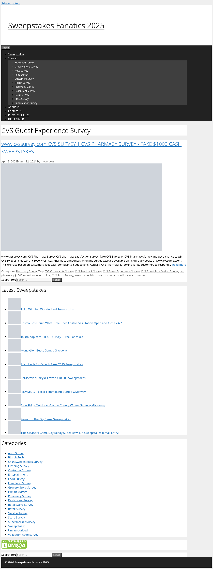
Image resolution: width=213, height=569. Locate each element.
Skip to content (10, 3)
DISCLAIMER (16, 119)
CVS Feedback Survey (88, 271)
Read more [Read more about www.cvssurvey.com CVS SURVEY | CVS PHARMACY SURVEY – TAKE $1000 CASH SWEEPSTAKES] (179, 264)
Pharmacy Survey (24, 86)
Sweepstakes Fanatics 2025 (56, 25)
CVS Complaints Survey (59, 271)
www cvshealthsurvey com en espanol (99, 275)
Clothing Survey (18, 466)
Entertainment (17, 474)
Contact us (15, 111)
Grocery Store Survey (26, 66)
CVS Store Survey (62, 275)
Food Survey (21, 74)
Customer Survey (24, 78)
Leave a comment (134, 275)
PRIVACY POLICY (18, 115)
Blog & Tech (16, 457)
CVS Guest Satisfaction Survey (159, 271)
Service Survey (17, 513)
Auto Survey (21, 70)
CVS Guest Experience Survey (121, 271)
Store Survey (22, 99)
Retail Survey (22, 94)
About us (13, 107)
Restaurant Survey (25, 90)
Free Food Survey (24, 62)
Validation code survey (23, 535)
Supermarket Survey (26, 103)
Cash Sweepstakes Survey (25, 462)
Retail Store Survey (20, 505)
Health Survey (22, 82)
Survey (12, 58)
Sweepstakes (16, 54)
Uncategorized (18, 530)
